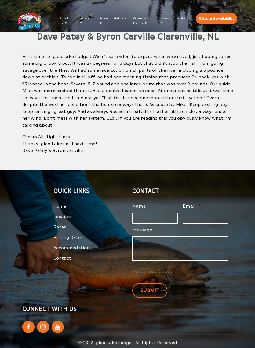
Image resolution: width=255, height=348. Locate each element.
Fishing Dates (68, 237)
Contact (182, 18)
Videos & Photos (139, 20)
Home (59, 206)
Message (142, 230)
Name (139, 206)
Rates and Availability (216, 18)
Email (192, 206)
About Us (64, 20)
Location (86, 18)
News (164, 18)
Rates (59, 227)
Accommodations (112, 18)
